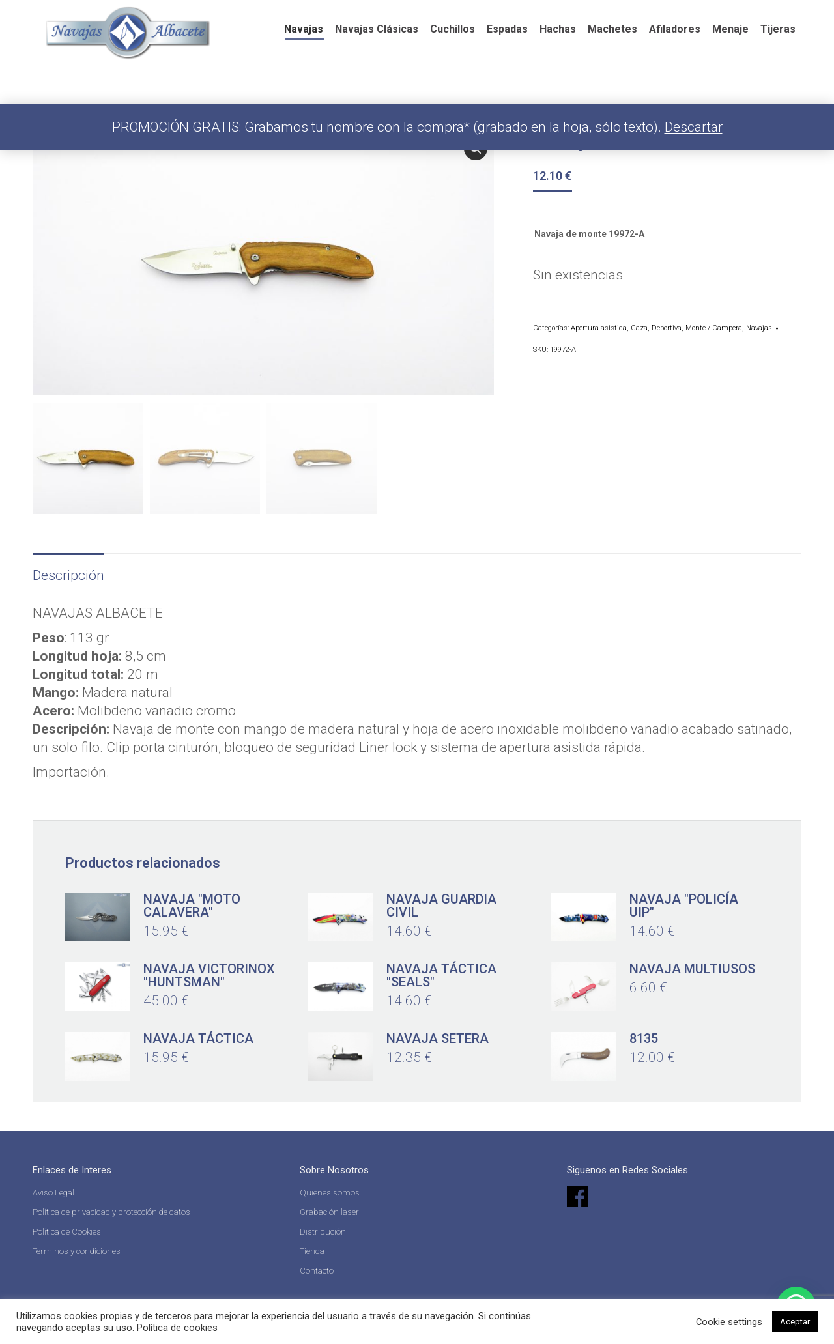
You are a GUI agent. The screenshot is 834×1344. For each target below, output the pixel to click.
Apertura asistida (599, 328)
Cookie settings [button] (729, 1322)
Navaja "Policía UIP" (683, 904)
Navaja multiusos (692, 966)
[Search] (598, 13)
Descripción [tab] (68, 573)
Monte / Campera (713, 328)
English (491, 16)
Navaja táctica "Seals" (441, 973)
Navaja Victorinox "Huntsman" (209, 973)
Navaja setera (437, 1036)
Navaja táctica (198, 1036)
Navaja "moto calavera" (191, 904)
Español (428, 16)
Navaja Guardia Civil (441, 904)
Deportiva (667, 328)
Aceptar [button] (795, 1321)
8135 (643, 1036)
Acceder (704, 13)
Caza (639, 328)
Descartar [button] (694, 127)
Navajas (759, 328)
